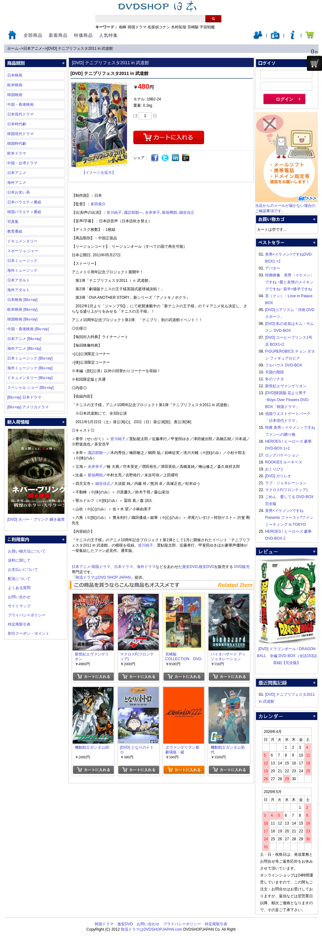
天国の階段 (274, 372)
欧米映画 (14, 85)
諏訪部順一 (133, 212)
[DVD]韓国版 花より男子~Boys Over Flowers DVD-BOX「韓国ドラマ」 (287, 400)
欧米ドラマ (16, 153)
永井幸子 (152, 212)
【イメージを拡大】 (99, 172)
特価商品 (83, 35)
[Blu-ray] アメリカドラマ (28, 407)
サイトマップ (19, 606)
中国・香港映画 (20, 104)
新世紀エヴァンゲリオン (286, 386)
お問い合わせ (19, 597)
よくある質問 (19, 588)
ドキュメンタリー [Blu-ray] (30, 378)
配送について (19, 578)
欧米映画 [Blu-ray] (22, 309)
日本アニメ (32, 48)
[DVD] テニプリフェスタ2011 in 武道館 (80, 48)
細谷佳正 (186, 212)
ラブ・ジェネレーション (286, 483)
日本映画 (14, 75)
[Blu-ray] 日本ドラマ (24, 397)
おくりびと (274, 469)
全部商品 (33, 35)
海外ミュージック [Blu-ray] (30, 368)
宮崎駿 (193, 27)
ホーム (13, 48)
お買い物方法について (27, 551)
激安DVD (189, 566)
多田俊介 (98, 204)
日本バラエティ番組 (24, 202)
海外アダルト (18, 290)
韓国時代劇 (16, 143)
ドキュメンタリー (22, 241)
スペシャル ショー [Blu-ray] (30, 387)
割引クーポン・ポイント (28, 633)
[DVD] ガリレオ (278, 476)
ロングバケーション (282, 455)
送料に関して (19, 560)
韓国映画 (14, 95)
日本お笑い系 (18, 192)
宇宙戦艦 (207, 27)
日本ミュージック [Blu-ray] (30, 358)
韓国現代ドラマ (20, 134)
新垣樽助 (169, 212)
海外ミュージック (22, 270)
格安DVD (206, 566)
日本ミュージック (22, 260)
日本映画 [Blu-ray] (22, 300)
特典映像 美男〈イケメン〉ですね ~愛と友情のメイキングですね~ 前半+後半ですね (289, 282)
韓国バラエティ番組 (24, 212)
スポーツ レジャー (22, 251)
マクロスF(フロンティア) (286, 490)
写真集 (13, 221)
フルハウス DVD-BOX (283, 365)
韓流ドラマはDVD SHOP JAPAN (103, 577)
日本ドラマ (123, 566)
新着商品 (58, 35)
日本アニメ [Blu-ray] (24, 339)
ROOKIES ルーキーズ (283, 462)
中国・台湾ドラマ (22, 163)
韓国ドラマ (137, 27)
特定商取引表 (19, 624)
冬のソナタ (274, 379)
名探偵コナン (158, 27)
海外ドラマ (146, 566)
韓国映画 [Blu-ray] (22, 319)
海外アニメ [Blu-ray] (24, 348)
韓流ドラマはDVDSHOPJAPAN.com (151, 929)
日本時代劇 (16, 124)
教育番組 (14, 231)
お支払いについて (23, 569)
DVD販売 (242, 566)
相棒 (122, 27)
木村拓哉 (178, 27)
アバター (272, 268)
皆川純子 (114, 212)
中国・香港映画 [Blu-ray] (28, 329)
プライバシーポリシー (27, 615)
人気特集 (108, 35)
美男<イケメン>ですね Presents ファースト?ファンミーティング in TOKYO (289, 517)
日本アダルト (18, 280)
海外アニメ (16, 182)
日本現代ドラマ (20, 114)
